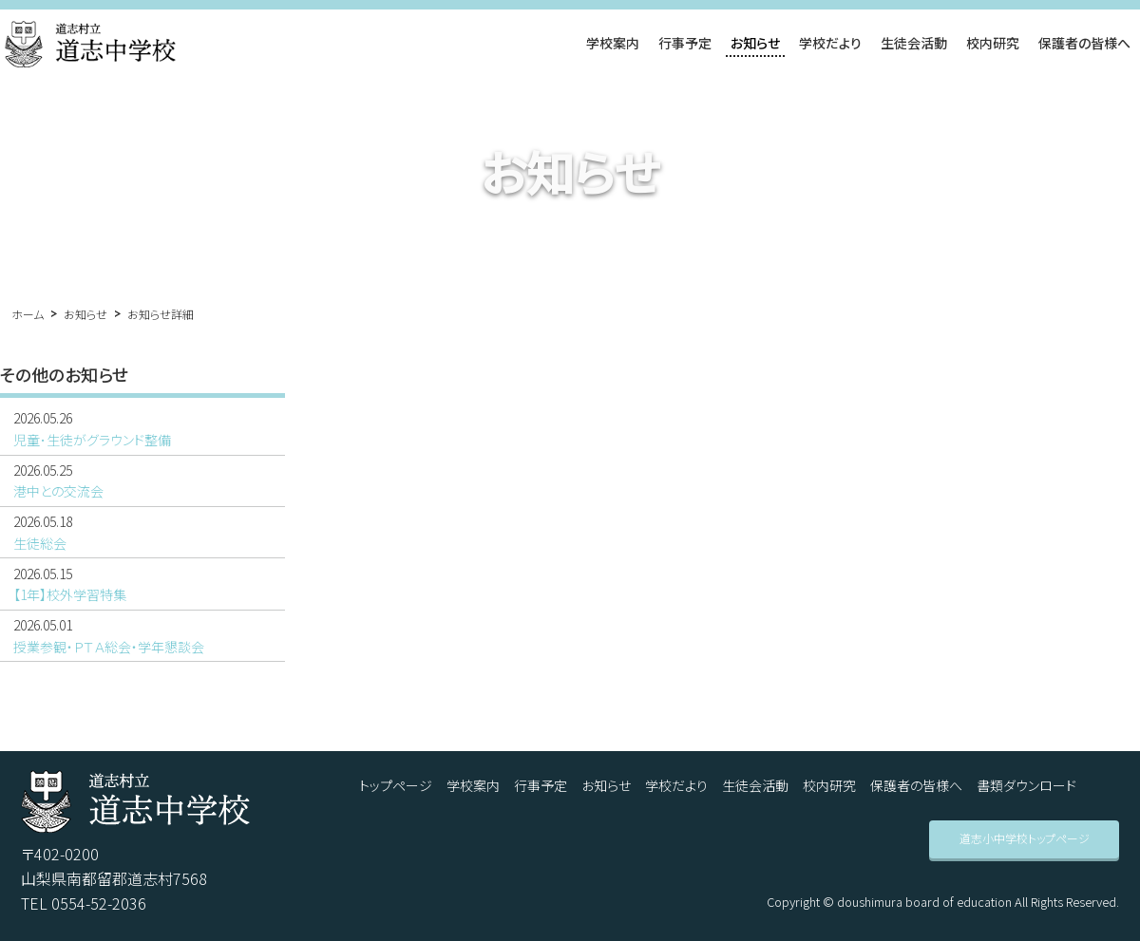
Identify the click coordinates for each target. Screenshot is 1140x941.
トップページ (395, 785)
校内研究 (992, 42)
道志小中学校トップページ (1025, 838)
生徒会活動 (914, 42)
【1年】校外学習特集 (142, 584)
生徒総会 (142, 532)
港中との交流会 (142, 480)
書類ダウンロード (1026, 785)
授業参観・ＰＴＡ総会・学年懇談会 (142, 635)
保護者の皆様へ (1084, 42)
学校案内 (612, 42)
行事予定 (685, 42)
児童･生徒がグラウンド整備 (142, 428)
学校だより (830, 42)
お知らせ (755, 42)
